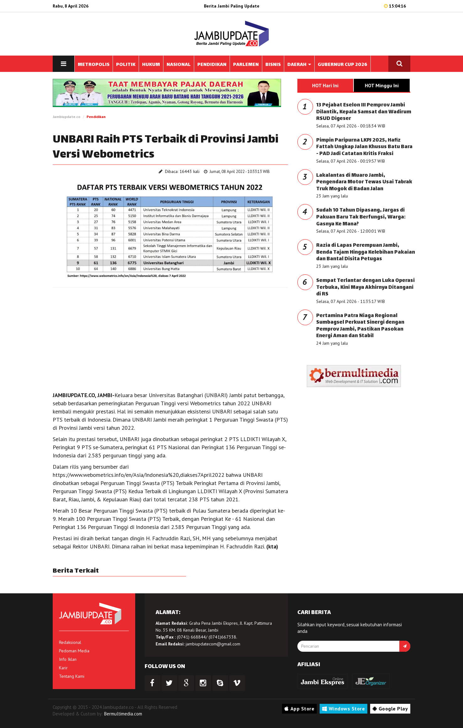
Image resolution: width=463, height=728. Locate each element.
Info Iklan (68, 659)
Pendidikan (96, 116)
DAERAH (299, 65)
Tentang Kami (71, 676)
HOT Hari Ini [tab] (325, 85)
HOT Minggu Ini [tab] (382, 85)
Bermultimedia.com (123, 714)
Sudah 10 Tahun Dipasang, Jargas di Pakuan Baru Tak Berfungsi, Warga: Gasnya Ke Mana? (361, 217)
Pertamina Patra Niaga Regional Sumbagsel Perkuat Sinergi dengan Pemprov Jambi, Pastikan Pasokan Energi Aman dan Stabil (360, 326)
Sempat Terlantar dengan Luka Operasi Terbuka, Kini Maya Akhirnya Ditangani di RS (365, 287)
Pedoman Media (74, 651)
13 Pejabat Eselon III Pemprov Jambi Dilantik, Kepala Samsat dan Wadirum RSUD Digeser (363, 112)
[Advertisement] (170, 338)
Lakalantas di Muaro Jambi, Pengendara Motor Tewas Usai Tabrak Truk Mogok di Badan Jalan (364, 182)
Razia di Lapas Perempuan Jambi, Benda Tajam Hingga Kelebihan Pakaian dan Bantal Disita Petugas (365, 252)
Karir (63, 668)
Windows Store (343, 708)
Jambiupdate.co (66, 116)
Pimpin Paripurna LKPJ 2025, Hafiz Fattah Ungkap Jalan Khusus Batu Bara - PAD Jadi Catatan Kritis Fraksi (364, 147)
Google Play (390, 708)
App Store (299, 708)
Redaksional (70, 642)
